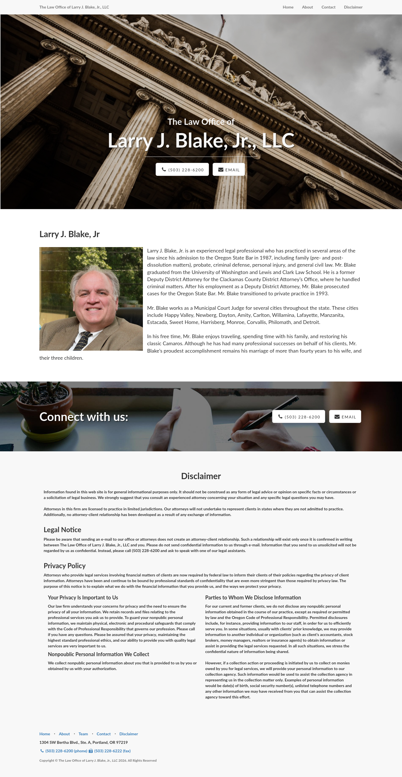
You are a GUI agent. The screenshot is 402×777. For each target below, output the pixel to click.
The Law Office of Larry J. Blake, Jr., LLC (74, 7)
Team (83, 733)
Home (288, 7)
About (307, 7)
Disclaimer (353, 7)
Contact (328, 7)
